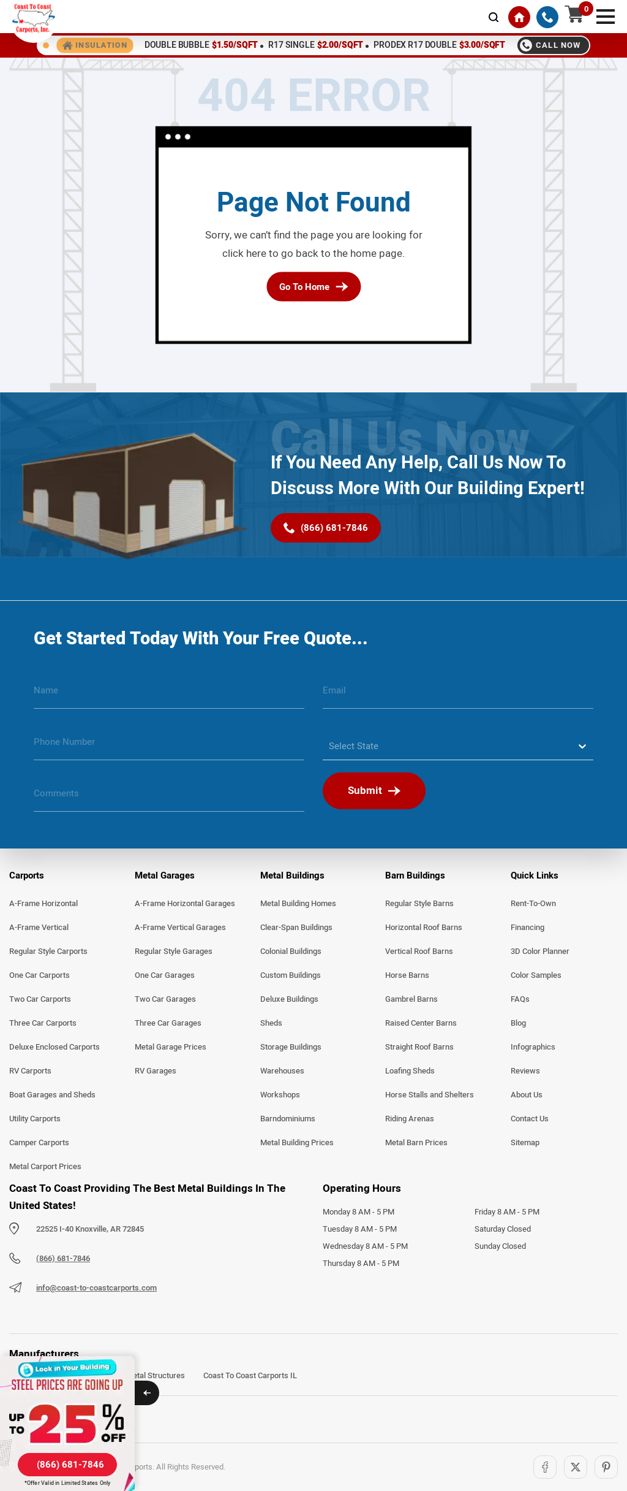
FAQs (520, 999)
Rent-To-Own (533, 904)
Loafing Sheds (410, 1071)
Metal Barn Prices (416, 1143)
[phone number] (169, 746)
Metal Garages (165, 875)
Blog (518, 1023)
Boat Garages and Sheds (52, 1095)
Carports (26, 875)
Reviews (525, 1071)
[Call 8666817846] (553, 45)
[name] (169, 695)
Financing (527, 927)
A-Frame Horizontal (43, 904)
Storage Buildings (290, 1047)
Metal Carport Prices (45, 1167)
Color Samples (536, 975)
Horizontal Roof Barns (423, 927)
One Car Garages (165, 975)
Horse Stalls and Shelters (429, 1095)
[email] (458, 695)
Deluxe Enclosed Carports (54, 1047)
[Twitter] (575, 1467)
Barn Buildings (415, 875)
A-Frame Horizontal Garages (185, 904)
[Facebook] (545, 1467)
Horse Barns (407, 975)
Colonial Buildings (290, 951)
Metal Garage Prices (170, 1047)
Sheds (271, 1023)
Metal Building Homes (298, 904)
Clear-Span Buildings (296, 927)
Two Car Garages (165, 999)
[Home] (519, 17)
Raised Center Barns (421, 1023)
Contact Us (530, 1119)
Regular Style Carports (48, 951)
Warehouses (282, 1071)
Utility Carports (35, 1119)
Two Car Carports (40, 999)
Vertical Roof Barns (419, 951)
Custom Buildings (290, 975)
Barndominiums (287, 1119)
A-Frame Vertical (39, 927)
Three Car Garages (168, 1023)
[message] (169, 798)
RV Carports (30, 1071)
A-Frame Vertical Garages (180, 927)
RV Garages (155, 1071)
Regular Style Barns (419, 904)
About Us (527, 1095)
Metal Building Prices (297, 1143)
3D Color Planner (540, 951)
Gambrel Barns (411, 999)
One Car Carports (39, 975)
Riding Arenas (409, 1119)
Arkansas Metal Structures (137, 1376)
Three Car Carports (43, 1023)
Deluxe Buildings (289, 999)
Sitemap (525, 1143)
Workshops (280, 1095)
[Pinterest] (606, 1467)
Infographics (533, 1047)
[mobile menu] (605, 15)
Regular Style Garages (173, 951)
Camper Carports (39, 1143)
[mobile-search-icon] (493, 17)
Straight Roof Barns (419, 1047)
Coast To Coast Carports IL (250, 1376)
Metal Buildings (292, 875)
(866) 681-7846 (63, 1259)
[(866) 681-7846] (547, 17)
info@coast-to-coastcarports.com (96, 1288)
